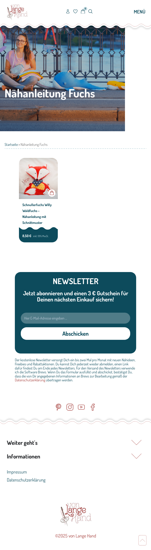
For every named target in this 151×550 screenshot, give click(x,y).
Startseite (11, 144)
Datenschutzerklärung (30, 380)
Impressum (17, 472)
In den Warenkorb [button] (52, 193)
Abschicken (75, 333)
